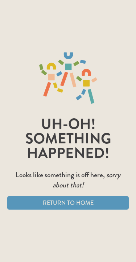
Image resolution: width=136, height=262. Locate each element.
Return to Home (68, 203)
